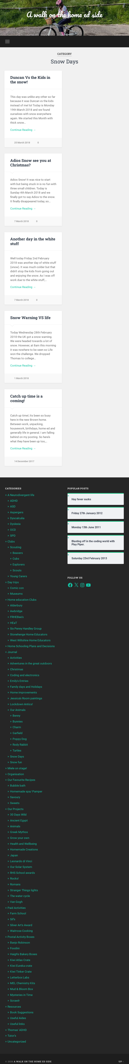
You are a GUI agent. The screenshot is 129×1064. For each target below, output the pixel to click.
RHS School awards (22, 869)
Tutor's (12, 1030)
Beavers (18, 553)
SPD (12, 536)
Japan (14, 852)
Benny (16, 714)
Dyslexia (15, 525)
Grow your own (19, 835)
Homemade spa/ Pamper (26, 789)
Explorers (19, 565)
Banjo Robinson (20, 938)
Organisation (16, 772)
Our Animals (18, 709)
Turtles (17, 749)
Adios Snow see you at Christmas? (30, 163)
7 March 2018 (21, 221)
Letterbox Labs (19, 973)
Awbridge (16, 611)
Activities (16, 657)
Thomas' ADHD (17, 1024)
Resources (14, 1001)
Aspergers (16, 513)
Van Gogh (16, 898)
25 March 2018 (22, 142)
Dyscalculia (17, 519)
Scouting (15, 548)
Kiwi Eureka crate (21, 961)
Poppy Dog (20, 737)
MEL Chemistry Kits (22, 978)
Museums (16, 594)
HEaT (13, 623)
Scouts (17, 571)
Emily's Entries (19, 680)
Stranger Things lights (24, 887)
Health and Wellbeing (23, 841)
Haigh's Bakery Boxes (23, 950)
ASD (12, 508)
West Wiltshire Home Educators (30, 640)
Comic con (17, 588)
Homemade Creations (24, 846)
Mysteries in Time (21, 990)
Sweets (14, 800)
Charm (17, 726)
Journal (12, 651)
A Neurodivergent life (21, 496)
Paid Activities (17, 904)
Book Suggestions (21, 1007)
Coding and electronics (24, 674)
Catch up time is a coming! (26, 399)
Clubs (11, 542)
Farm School (18, 910)
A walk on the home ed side (64, 14)
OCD (13, 531)
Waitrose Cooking (21, 927)
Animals (15, 823)
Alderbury (16, 605)
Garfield (18, 731)
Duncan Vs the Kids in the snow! (30, 79)
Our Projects (16, 806)
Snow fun (16, 760)
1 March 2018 (21, 379)
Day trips (13, 582)
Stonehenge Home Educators (28, 634)
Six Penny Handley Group (26, 628)
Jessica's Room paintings (26, 697)
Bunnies (18, 720)
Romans (15, 881)
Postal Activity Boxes (21, 933)
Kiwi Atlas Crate (20, 955)
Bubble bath (17, 783)
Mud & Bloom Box (21, 984)
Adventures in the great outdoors (31, 663)
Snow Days (17, 755)
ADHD (14, 502)
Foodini (14, 944)
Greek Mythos (19, 829)
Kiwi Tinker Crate (21, 967)
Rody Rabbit (20, 743)
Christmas (16, 668)
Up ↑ (121, 1056)
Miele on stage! (17, 766)
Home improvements (23, 691)
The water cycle (20, 892)
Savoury (15, 795)
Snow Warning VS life (30, 318)
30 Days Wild (18, 812)
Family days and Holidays (26, 686)
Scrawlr (15, 996)
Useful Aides (18, 1013)
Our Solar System (21, 864)
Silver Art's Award (21, 921)
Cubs (16, 559)
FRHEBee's (17, 617)
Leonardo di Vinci (21, 858)
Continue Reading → (23, 130)
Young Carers (18, 577)
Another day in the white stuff (32, 242)
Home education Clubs (22, 600)
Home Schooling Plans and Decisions (31, 646)
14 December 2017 (24, 462)
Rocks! (14, 875)
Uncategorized (17, 1036)
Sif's (12, 915)
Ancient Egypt (19, 818)
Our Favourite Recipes (21, 778)
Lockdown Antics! (21, 703)
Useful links (17, 1019)
